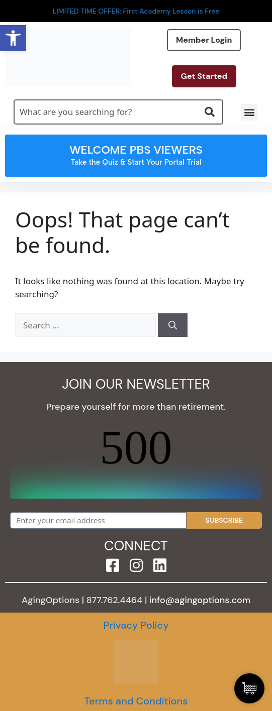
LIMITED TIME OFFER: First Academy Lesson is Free (136, 11)
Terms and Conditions (136, 701)
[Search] (173, 325)
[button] (249, 112)
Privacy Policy (135, 625)
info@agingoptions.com (199, 600)
